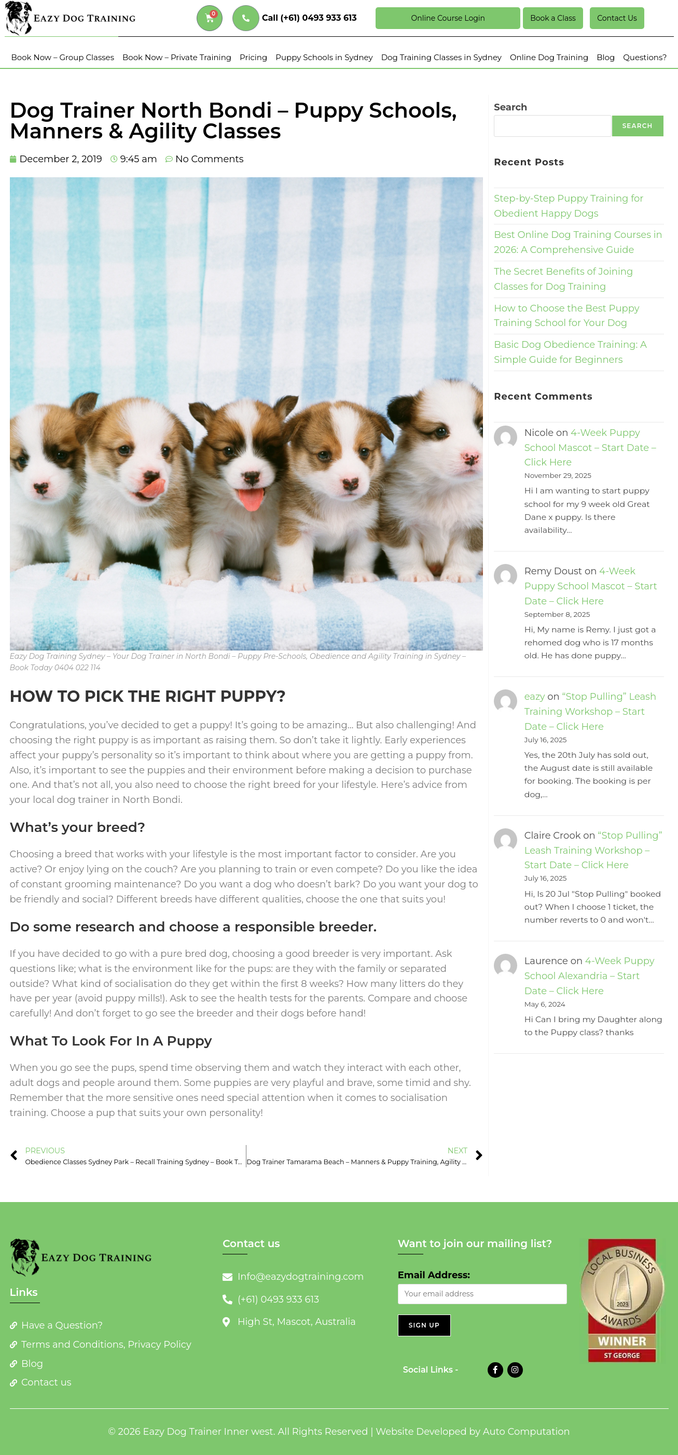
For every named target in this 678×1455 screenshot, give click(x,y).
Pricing (253, 57)
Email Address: (434, 1275)
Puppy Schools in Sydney (323, 57)
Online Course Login (448, 18)
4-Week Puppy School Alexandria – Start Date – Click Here (589, 976)
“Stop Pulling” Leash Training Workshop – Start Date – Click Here (590, 711)
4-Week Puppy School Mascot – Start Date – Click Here (590, 448)
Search (510, 107)
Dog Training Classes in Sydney (441, 57)
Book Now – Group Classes (62, 57)
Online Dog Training (549, 57)
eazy (534, 696)
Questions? (645, 57)
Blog (606, 57)
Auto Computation (526, 1431)
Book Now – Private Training (176, 57)
